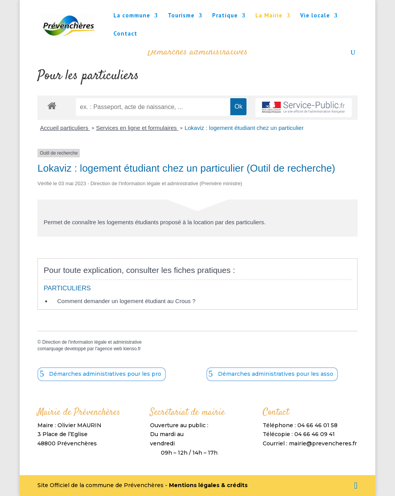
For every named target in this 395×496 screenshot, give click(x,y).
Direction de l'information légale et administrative (92, 342)
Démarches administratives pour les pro (105, 373)
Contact (125, 34)
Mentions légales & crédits (208, 485)
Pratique (225, 16)
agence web (109, 348)
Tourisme (181, 16)
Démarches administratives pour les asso (275, 373)
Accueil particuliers (65, 127)
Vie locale (315, 16)
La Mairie (268, 16)
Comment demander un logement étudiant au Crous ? (126, 301)
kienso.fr (132, 348)
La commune (131, 16)
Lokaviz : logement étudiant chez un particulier (244, 127)
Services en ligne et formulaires (137, 127)
